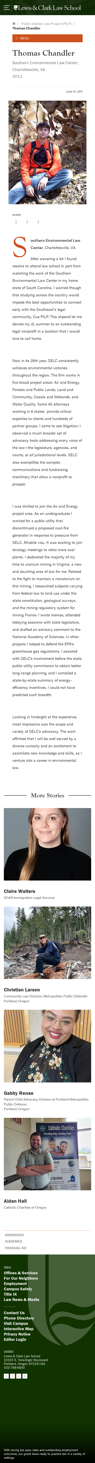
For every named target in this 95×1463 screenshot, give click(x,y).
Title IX (10, 1294)
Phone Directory (19, 1318)
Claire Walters (19, 891)
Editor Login (15, 1339)
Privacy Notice (17, 1334)
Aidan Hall (15, 1201)
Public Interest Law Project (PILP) (46, 23)
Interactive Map (19, 1328)
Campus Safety (18, 1288)
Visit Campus (16, 1323)
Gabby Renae (19, 1093)
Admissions (14, 1235)
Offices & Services (21, 1272)
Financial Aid (15, 1248)
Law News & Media (21, 1299)
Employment (15, 1283)
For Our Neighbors (21, 1278)
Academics (13, 1241)
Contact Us (14, 1312)
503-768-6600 (14, 1368)
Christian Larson (22, 989)
